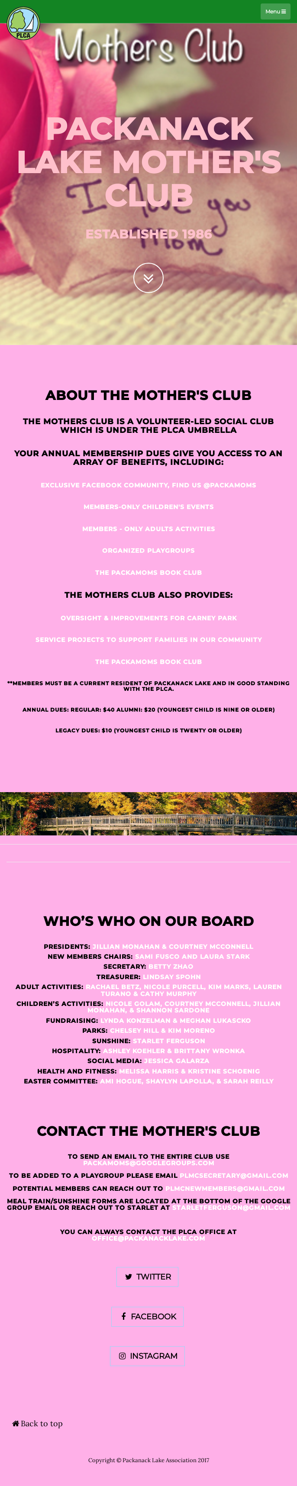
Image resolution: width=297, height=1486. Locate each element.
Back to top (37, 1423)
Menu (275, 11)
